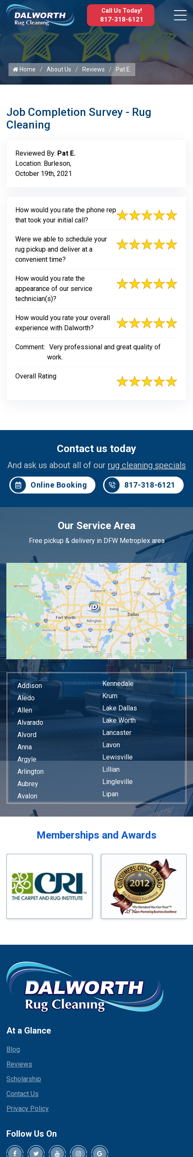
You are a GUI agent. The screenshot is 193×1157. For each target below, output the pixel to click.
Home (24, 69)
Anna (24, 747)
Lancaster (116, 733)
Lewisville (117, 757)
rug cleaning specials (147, 465)
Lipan (110, 794)
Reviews (93, 69)
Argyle (26, 759)
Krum (109, 696)
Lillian (111, 769)
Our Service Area (96, 526)
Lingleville (117, 782)
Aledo (26, 698)
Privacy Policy (27, 1109)
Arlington (30, 772)
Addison (29, 686)
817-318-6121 (121, 19)
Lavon (111, 745)
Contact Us (22, 1094)
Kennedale (118, 684)
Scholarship (23, 1079)
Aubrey (27, 784)
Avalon (27, 796)
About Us (59, 69)
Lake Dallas (119, 708)
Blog (13, 1049)
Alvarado (30, 722)
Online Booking (49, 485)
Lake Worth (119, 720)
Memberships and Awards (96, 835)
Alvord (26, 735)
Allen (24, 710)
